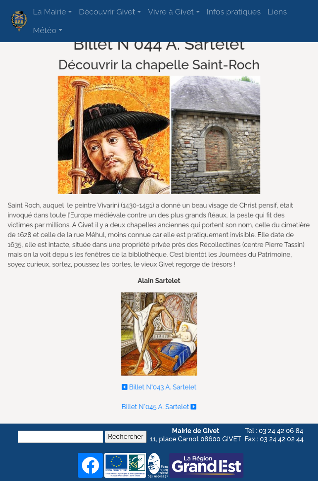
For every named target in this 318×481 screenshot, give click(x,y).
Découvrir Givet (107, 11)
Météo (44, 30)
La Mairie (49, 11)
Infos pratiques (234, 11)
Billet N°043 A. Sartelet (159, 385)
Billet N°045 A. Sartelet (159, 404)
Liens (277, 11)
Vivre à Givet (171, 11)
